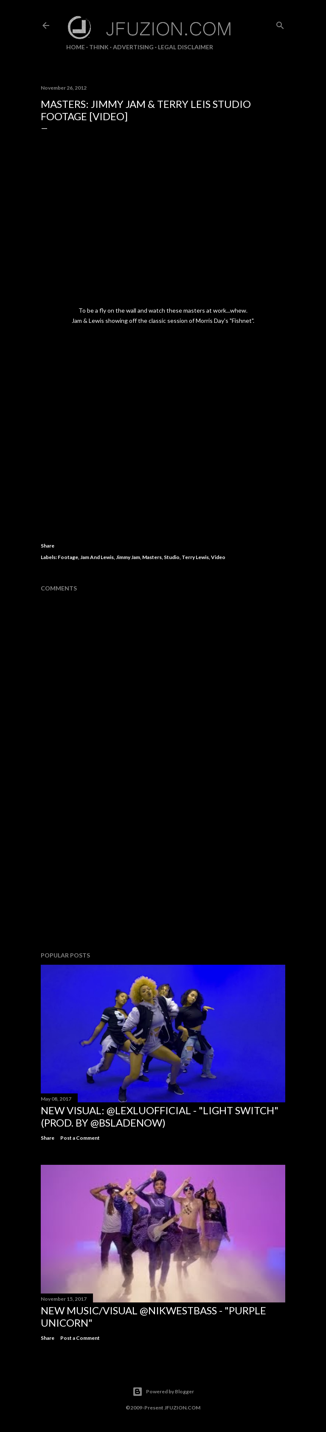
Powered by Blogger (163, 1392)
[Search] (280, 23)
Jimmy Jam (128, 557)
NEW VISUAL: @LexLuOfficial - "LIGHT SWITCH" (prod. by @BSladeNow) (159, 1116)
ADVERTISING (133, 47)
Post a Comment (80, 1138)
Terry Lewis (195, 557)
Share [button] (47, 545)
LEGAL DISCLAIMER (185, 47)
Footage (68, 557)
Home (75, 47)
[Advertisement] (163, 870)
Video (218, 557)
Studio (172, 557)
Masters (152, 557)
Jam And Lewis (97, 557)
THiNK (99, 47)
